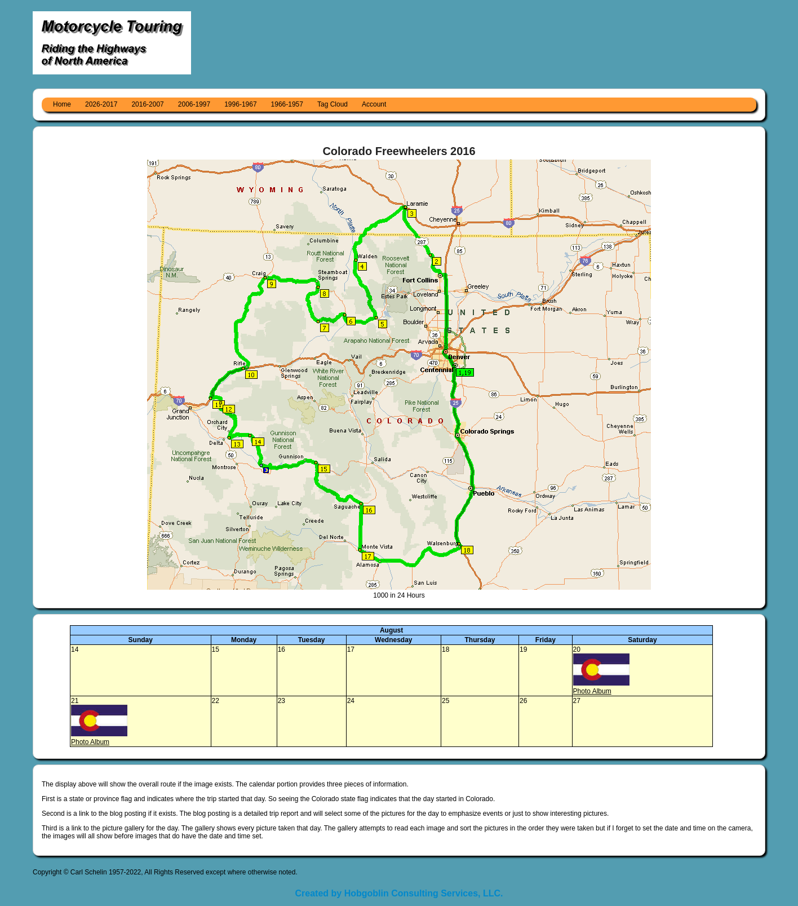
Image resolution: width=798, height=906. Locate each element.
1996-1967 (240, 104)
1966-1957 (287, 104)
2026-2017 (101, 104)
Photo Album (592, 691)
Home (62, 104)
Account (374, 104)
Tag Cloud (332, 104)
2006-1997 (194, 104)
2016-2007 (147, 104)
